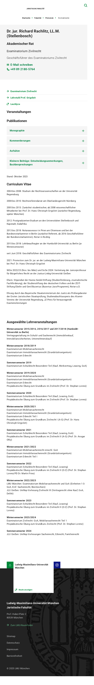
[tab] (47, 130)
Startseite (26, 18)
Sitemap (11, 636)
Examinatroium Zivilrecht (23, 91)
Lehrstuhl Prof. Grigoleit (23, 97)
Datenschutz (13, 642)
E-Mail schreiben (21, 64)
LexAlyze (15, 104)
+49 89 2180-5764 (22, 69)
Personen (49, 18)
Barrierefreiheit (14, 656)
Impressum (12, 649)
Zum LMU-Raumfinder (21, 625)
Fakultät (37, 18)
